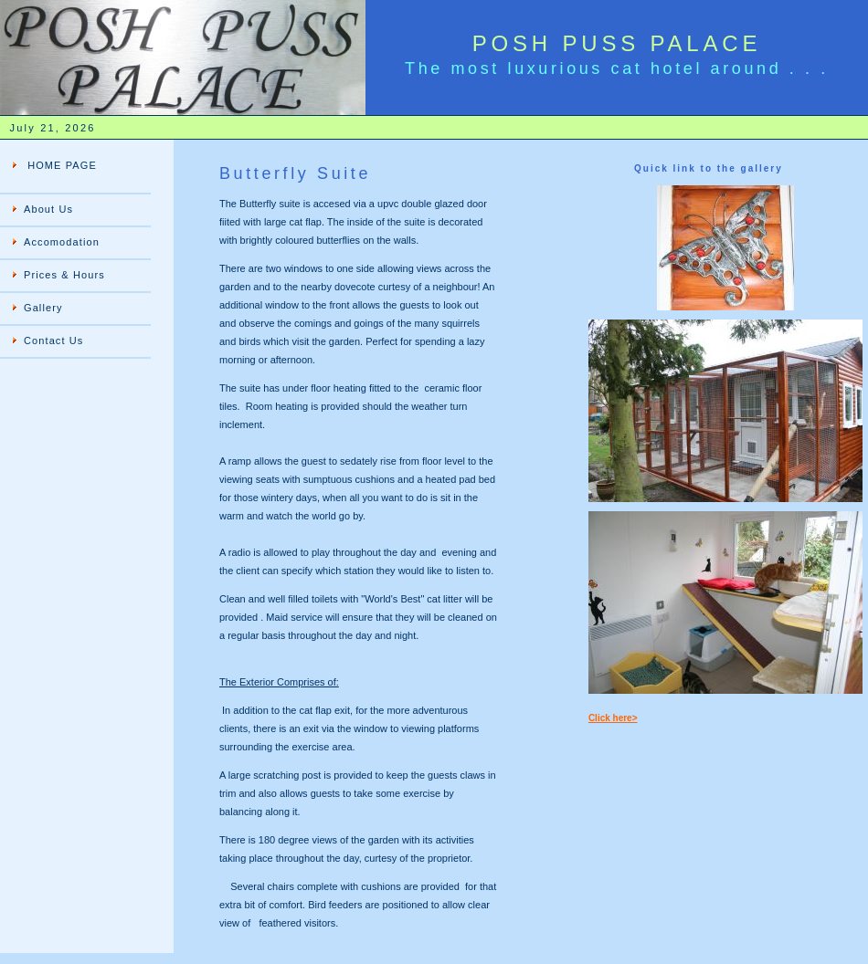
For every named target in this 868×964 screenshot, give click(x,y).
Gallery (43, 307)
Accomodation (62, 241)
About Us (48, 209)
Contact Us (53, 340)
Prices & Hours (64, 274)
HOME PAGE (60, 165)
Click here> (613, 718)
